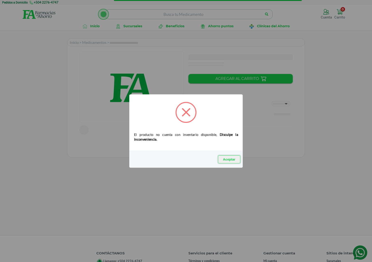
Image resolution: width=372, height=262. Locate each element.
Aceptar (229, 159)
